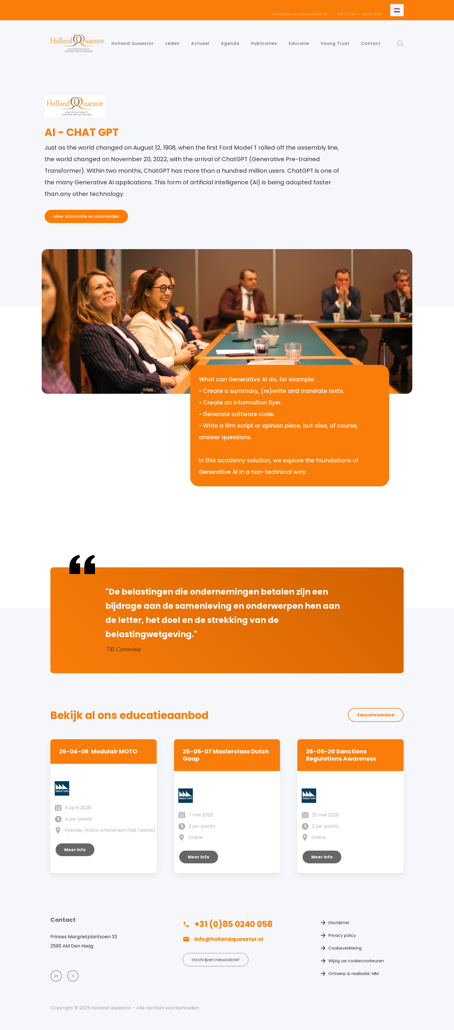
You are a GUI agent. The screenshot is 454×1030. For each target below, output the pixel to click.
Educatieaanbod (375, 715)
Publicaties (264, 43)
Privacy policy (342, 935)
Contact (371, 43)
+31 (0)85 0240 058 (233, 924)
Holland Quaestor (132, 43)
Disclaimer (338, 923)
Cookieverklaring (345, 948)
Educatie (299, 43)
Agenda (230, 43)
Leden (173, 43)
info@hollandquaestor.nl (300, 14)
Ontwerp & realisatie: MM (353, 973)
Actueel (200, 43)
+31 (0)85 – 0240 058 (359, 14)
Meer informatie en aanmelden (86, 216)
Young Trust (335, 43)
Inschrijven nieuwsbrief (215, 960)
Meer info (75, 850)
